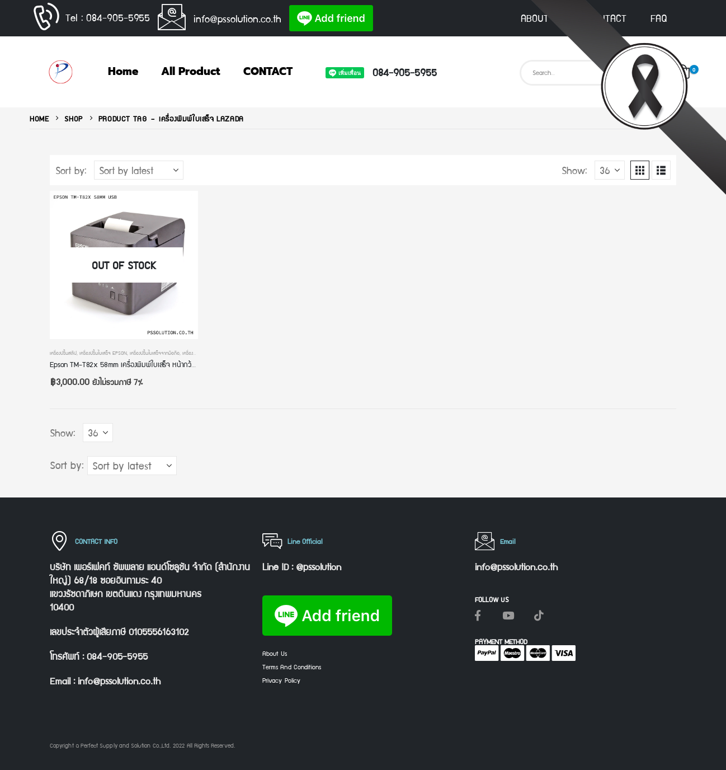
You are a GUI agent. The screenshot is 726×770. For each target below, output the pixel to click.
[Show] (610, 170)
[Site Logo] (60, 72)
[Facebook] (477, 615)
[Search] (648, 73)
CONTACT (606, 18)
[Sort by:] (138, 170)
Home (123, 71)
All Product (190, 71)
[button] (639, 170)
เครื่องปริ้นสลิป (63, 353)
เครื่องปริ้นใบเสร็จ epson (103, 353)
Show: (574, 170)
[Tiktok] (539, 615)
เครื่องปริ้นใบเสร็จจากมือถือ (155, 353)
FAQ (658, 18)
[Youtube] (508, 615)
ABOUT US (542, 18)
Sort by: (71, 170)
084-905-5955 (405, 72)
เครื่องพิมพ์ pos (197, 353)
